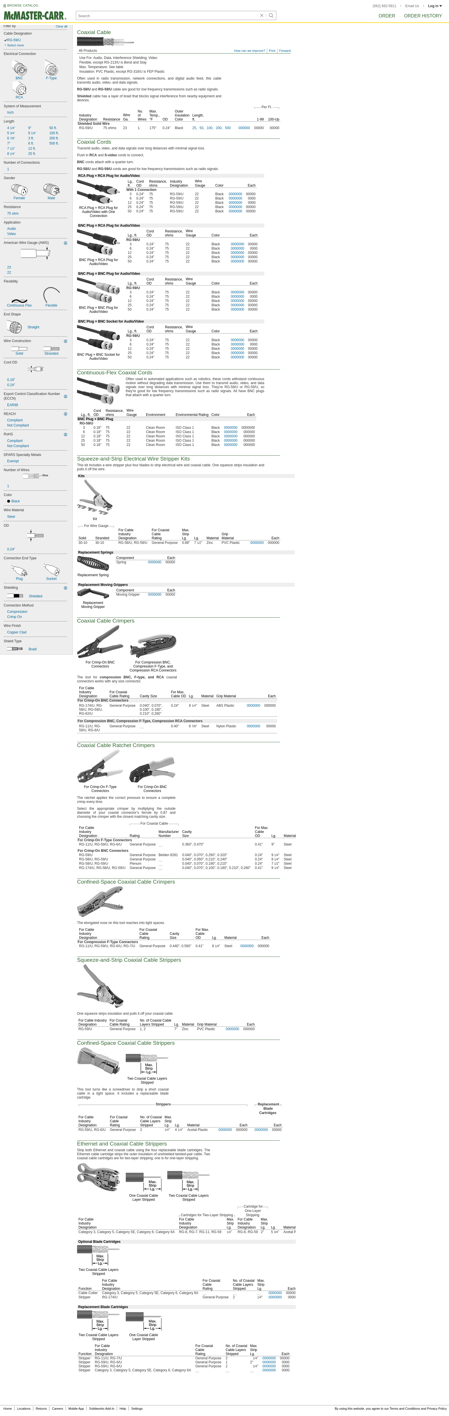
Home (7, 1408)
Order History (423, 15)
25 (194, 128)
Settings (137, 1408)
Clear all (61, 26)
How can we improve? (249, 50)
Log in (435, 6)
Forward (285, 50)
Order (387, 15)
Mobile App (76, 1408)
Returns (41, 1408)
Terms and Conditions (405, 1408)
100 (209, 128)
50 (201, 128)
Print (272, 50)
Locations (24, 1408)
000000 (244, 128)
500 (228, 128)
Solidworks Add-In (101, 1408)
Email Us (412, 6)
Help (123, 1408)
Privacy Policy (437, 1408)
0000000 (235, 194)
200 (219, 128)
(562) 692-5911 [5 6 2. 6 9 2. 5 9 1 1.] (384, 6)
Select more (15, 45)
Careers (57, 1408)
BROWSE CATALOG (22, 5)
